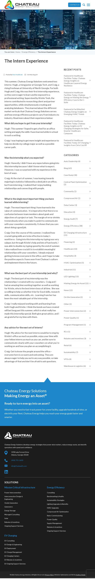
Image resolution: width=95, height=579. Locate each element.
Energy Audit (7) (71, 219)
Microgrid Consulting (12, 515)
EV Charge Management (13, 552)
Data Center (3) (70, 205)
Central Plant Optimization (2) (75, 183)
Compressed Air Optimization (58, 512)
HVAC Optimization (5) (74, 262)
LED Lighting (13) (71, 276)
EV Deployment (10, 548)
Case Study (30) (70, 175)
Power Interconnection (12, 493)
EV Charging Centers (11, 556)
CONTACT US (74, 5)
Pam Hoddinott (17, 75)
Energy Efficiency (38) (73, 226)
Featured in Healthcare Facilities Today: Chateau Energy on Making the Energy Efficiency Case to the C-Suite (76, 97)
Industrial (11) (70, 269)
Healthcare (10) (70, 249)
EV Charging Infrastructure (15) (75, 233)
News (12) (68, 290)
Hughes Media (80, 575)
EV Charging (10, 535)
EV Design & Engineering (13, 545)
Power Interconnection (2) (75, 311)
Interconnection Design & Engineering (13, 497)
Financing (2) (69, 242)
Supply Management (54, 523)
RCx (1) (67, 331)
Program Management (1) (75, 324)
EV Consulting (9, 541)
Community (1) (70, 191)
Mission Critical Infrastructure (19, 487)
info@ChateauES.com (19, 466)
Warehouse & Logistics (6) (75, 366)
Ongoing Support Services (13, 526)
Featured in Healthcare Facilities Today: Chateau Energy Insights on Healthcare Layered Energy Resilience (75, 81)
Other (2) (68, 304)
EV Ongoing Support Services (15, 564)
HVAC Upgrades (53, 508)
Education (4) (69, 212)
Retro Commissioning (54, 516)
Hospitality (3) (70, 256)
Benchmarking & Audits (55, 496)
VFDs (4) (67, 359)
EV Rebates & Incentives (13, 560)
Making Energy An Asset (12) (76, 283)
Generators (8, 507)
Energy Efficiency (29, 52)
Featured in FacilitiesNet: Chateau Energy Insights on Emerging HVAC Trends (75, 111)
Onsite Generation (11, 503)
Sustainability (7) (71, 352)
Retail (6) (67, 345)
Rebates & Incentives (12, 522)
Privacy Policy (49, 575)
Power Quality (52, 519)
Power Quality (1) (71, 318)
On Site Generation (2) (73, 297)
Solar (6, 518)
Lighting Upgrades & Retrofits (57, 504)
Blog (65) (68, 168)
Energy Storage (9, 511)
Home (17, 52)
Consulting (51, 493)
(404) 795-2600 (17, 460)
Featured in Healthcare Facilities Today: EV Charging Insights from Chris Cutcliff (76, 142)
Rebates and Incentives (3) (75, 338)
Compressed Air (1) (72, 198)
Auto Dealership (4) (72, 161)
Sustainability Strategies (55, 500)
